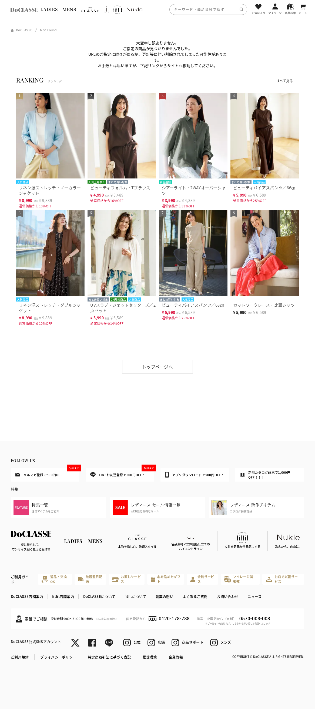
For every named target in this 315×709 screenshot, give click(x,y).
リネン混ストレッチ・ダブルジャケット (50, 307)
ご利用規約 (20, 657)
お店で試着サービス (282, 579)
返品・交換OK (54, 579)
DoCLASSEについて (99, 596)
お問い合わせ (227, 596)
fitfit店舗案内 (63, 596)
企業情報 (176, 657)
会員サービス (202, 579)
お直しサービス (126, 579)
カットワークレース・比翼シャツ (264, 305)
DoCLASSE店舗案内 (27, 596)
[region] (157, 9)
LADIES (49, 9)
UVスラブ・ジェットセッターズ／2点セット (123, 307)
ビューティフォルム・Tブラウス (120, 187)
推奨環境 (150, 657)
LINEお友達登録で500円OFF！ (122, 473)
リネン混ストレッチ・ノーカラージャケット (50, 190)
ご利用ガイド (20, 579)
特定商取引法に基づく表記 (109, 657)
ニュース (254, 596)
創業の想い (164, 596)
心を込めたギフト (165, 579)
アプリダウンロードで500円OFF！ (194, 475)
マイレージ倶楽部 (238, 579)
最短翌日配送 (90, 579)
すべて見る (285, 80)
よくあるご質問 (195, 596)
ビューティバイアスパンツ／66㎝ (264, 187)
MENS (69, 9)
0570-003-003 (254, 618)
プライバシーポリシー (58, 657)
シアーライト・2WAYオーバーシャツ (194, 190)
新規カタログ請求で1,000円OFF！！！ (265, 474)
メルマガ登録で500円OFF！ (47, 472)
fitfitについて (135, 596)
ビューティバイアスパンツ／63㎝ (193, 305)
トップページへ (157, 366)
